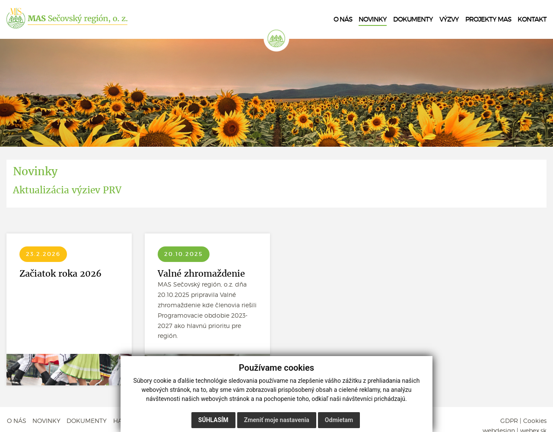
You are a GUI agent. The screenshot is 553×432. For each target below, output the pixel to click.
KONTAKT (532, 19)
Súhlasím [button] (213, 419)
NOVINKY (46, 420)
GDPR (509, 420)
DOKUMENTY (87, 420)
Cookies (535, 420)
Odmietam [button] (339, 419)
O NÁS (16, 420)
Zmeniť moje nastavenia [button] (276, 419)
